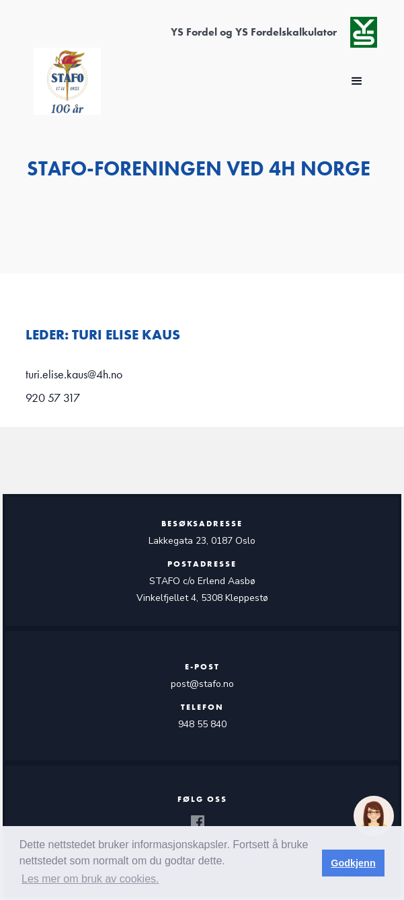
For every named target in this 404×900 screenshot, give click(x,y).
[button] (357, 81)
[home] (64, 81)
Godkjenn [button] (353, 863)
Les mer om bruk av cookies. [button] (90, 879)
